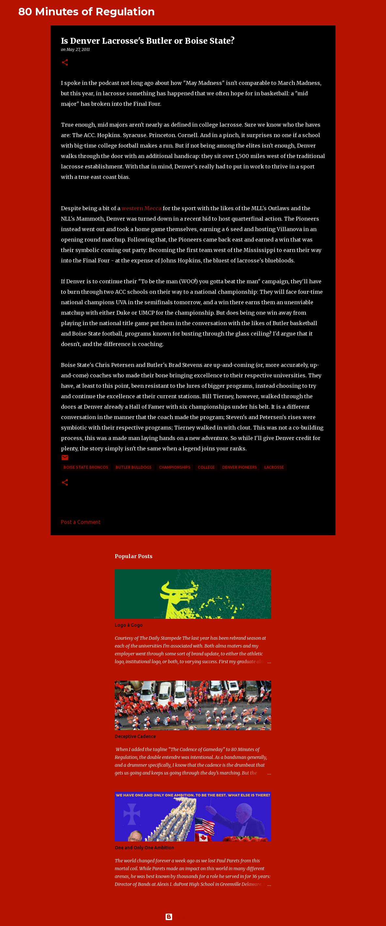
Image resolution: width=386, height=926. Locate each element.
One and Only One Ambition (144, 847)
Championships (174, 467)
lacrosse (274, 467)
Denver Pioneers (239, 467)
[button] (65, 62)
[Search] (164, 12)
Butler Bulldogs (134, 467)
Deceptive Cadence (135, 736)
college (206, 467)
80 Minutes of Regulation (86, 11)
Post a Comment (80, 522)
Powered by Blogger (193, 917)
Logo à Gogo (129, 625)
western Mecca (141, 208)
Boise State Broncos (86, 467)
